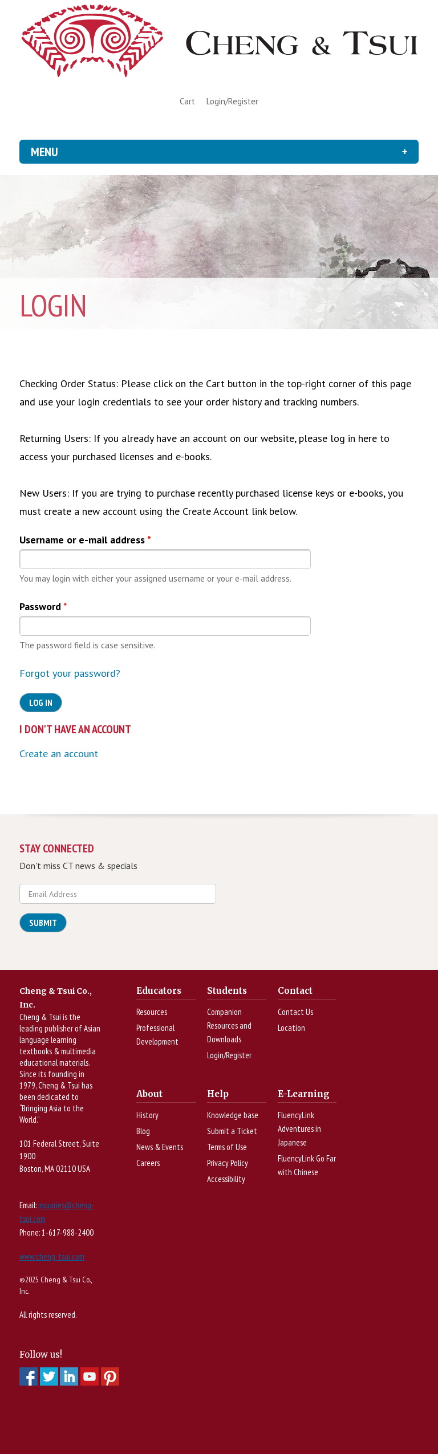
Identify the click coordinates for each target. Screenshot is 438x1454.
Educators (158, 990)
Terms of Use (227, 1147)
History (147, 1115)
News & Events (159, 1147)
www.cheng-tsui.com (51, 1256)
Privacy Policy (227, 1162)
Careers (148, 1162)
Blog (143, 1131)
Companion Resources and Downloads (229, 1025)
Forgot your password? (69, 673)
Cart (187, 101)
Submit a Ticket (232, 1131)
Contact (295, 990)
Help (218, 1094)
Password (43, 606)
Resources (151, 1011)
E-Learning (304, 1094)
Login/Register (232, 101)
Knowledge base (232, 1115)
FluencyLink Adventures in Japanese (299, 1129)
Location (291, 1027)
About (149, 1094)
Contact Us (295, 1011)
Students (227, 990)
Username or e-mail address (85, 539)
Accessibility (226, 1178)
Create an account (58, 753)
